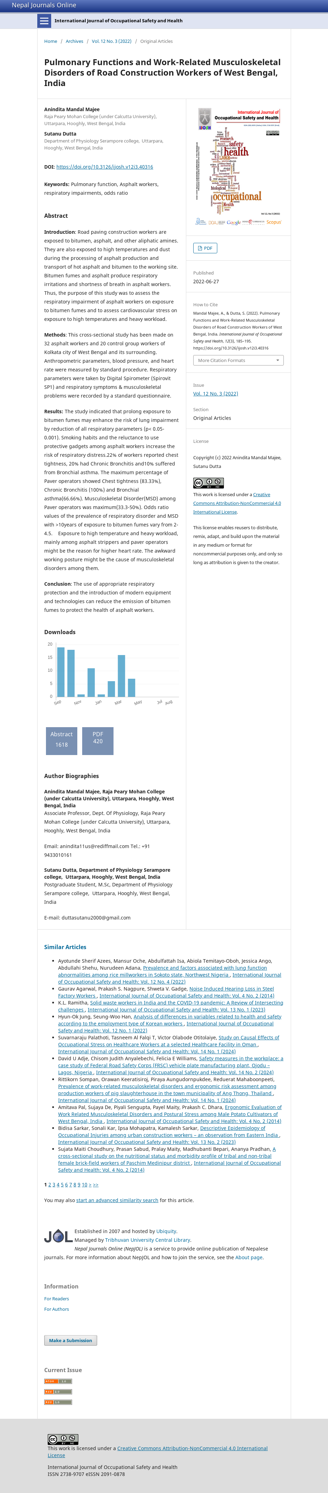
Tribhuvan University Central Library (147, 1240)
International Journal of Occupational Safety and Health (119, 20)
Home (50, 41)
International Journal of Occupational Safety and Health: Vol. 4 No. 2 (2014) (187, 995)
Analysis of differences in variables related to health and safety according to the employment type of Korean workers (169, 1020)
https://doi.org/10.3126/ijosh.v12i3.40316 (104, 166)
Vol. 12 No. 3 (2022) (112, 41)
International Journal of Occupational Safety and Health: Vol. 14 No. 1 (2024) (147, 1051)
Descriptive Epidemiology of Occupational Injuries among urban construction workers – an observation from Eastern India (168, 1131)
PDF (207, 248)
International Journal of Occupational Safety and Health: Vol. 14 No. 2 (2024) (185, 1072)
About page (249, 1257)
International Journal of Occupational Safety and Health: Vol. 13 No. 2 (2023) (147, 1142)
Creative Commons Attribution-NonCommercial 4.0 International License (237, 503)
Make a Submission (70, 1340)
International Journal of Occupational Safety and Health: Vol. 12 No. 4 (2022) (169, 978)
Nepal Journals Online (44, 5)
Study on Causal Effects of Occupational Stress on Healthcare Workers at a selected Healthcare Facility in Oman (168, 1041)
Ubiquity (166, 1231)
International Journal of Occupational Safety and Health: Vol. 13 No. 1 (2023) (176, 1009)
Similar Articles (65, 947)
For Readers (56, 1298)
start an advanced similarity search (117, 1200)
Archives (74, 41)
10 (84, 1184)
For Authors (56, 1309)
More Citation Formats (221, 360)
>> (96, 1184)
